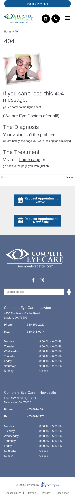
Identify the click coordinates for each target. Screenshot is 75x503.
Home (7, 31)
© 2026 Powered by (37, 484)
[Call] (55, 18)
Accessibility (13, 492)
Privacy (46, 492)
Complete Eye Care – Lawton (27, 308)
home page (29, 159)
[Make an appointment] (46, 18)
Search (69, 177)
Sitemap (31, 492)
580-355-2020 (35, 324)
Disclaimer (62, 492)
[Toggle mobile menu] (67, 18)
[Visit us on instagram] (41, 280)
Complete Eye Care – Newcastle (30, 393)
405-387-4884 (35, 409)
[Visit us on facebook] (33, 280)
